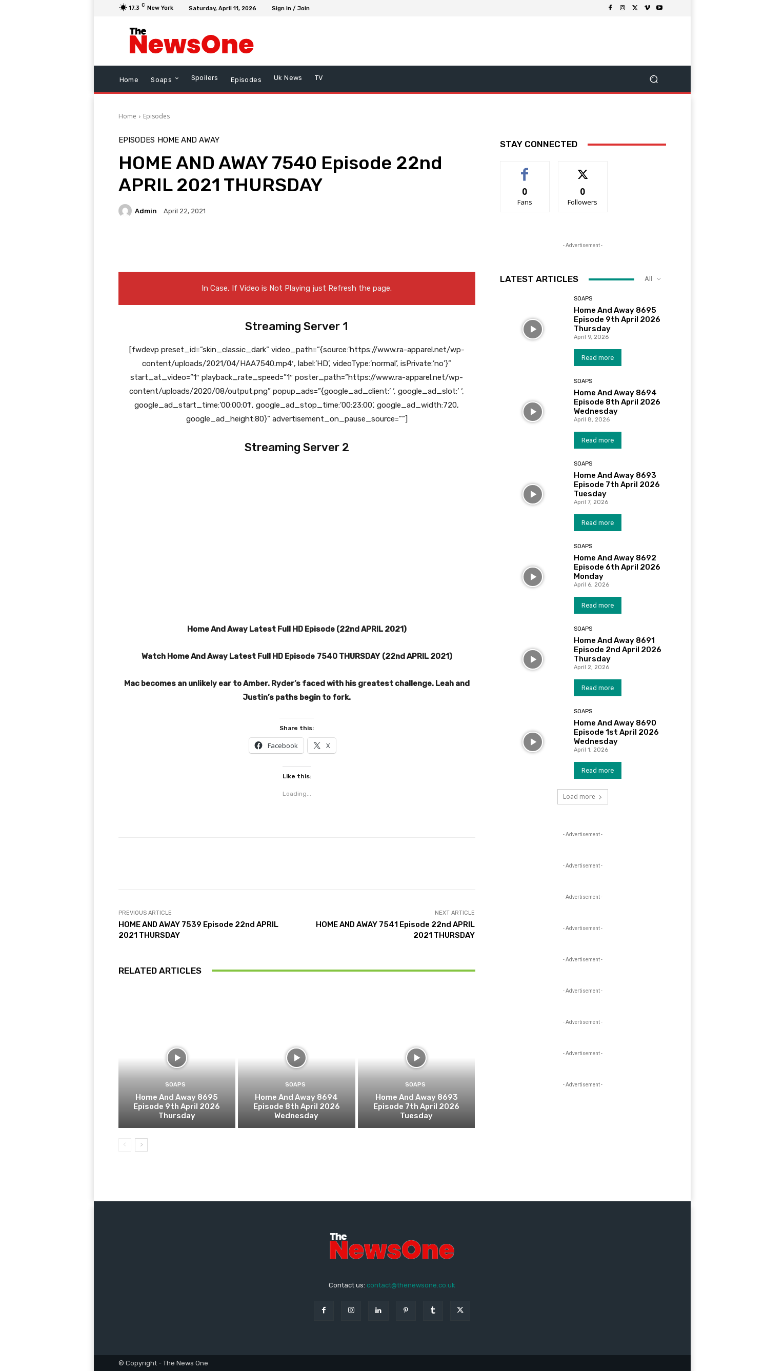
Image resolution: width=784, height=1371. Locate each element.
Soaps (175, 1084)
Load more (582, 796)
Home (127, 116)
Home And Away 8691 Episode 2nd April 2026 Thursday (617, 649)
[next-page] (141, 1145)
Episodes (156, 116)
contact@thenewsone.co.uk (411, 1285)
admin (146, 211)
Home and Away (188, 140)
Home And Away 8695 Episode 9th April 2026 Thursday (176, 1106)
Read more (597, 357)
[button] (654, 79)
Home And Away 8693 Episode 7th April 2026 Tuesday (416, 1106)
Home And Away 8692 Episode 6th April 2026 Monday (617, 567)
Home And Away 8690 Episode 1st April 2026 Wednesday (616, 732)
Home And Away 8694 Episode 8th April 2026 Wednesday (296, 1106)
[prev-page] (124, 1145)
